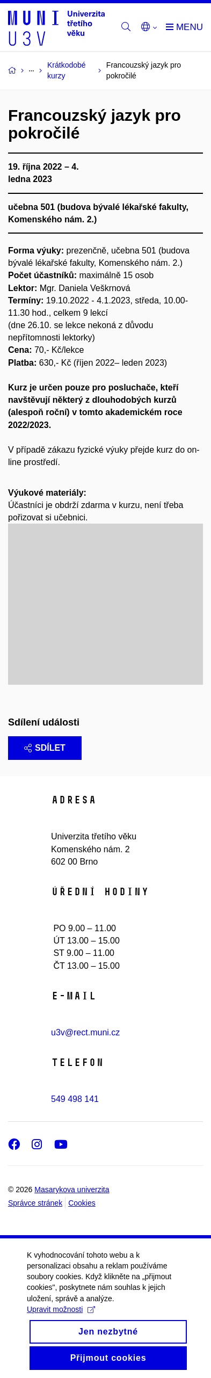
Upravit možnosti (61, 1319)
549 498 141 (75, 1099)
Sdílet (45, 747)
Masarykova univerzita (71, 1189)
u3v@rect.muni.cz (85, 1032)
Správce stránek (35, 1203)
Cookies (82, 1203)
